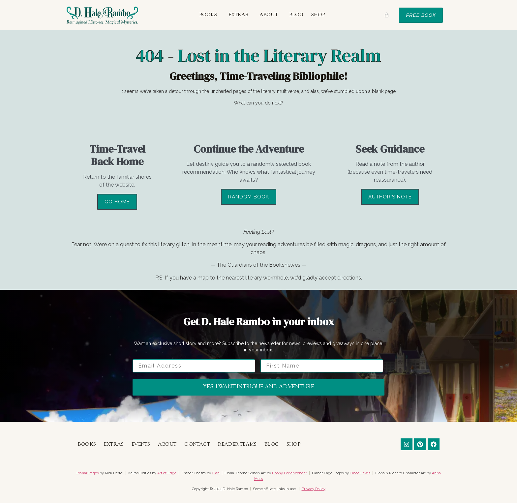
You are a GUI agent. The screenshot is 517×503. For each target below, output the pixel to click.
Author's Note (390, 197)
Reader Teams (237, 444)
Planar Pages (87, 473)
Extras (238, 15)
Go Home (117, 202)
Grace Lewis (360, 473)
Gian (216, 473)
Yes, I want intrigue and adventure (258, 387)
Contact (197, 444)
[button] (210, 15)
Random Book (248, 197)
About (268, 15)
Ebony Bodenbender (289, 473)
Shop (318, 15)
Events (141, 444)
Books (208, 15)
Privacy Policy (313, 489)
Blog (296, 15)
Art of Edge (166, 473)
